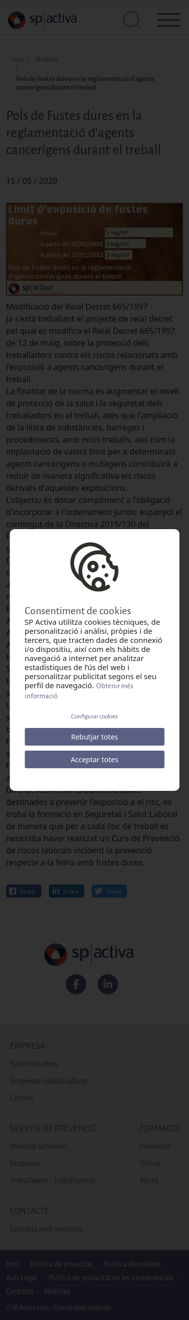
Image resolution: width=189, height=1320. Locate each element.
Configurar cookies (94, 716)
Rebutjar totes (94, 737)
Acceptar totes (94, 759)
